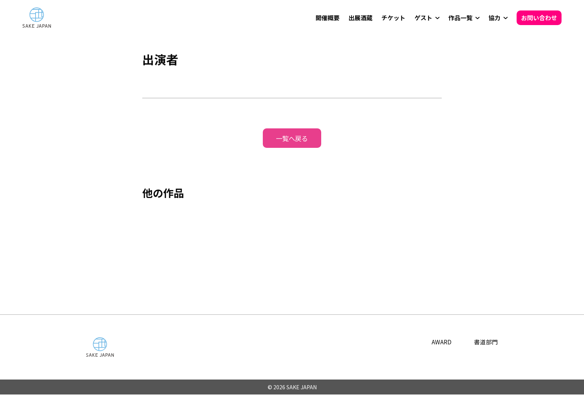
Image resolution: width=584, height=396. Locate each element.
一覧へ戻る (292, 138)
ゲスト (423, 17)
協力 (495, 17)
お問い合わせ (539, 17)
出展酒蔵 (360, 17)
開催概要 (328, 17)
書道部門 (486, 342)
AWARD (441, 342)
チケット (393, 17)
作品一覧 (460, 17)
